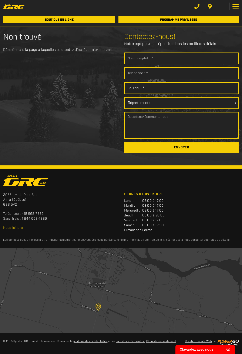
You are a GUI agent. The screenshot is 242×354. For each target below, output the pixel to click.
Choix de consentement (161, 341)
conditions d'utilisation (130, 341)
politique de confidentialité (90, 341)
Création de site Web (198, 341)
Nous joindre (13, 228)
